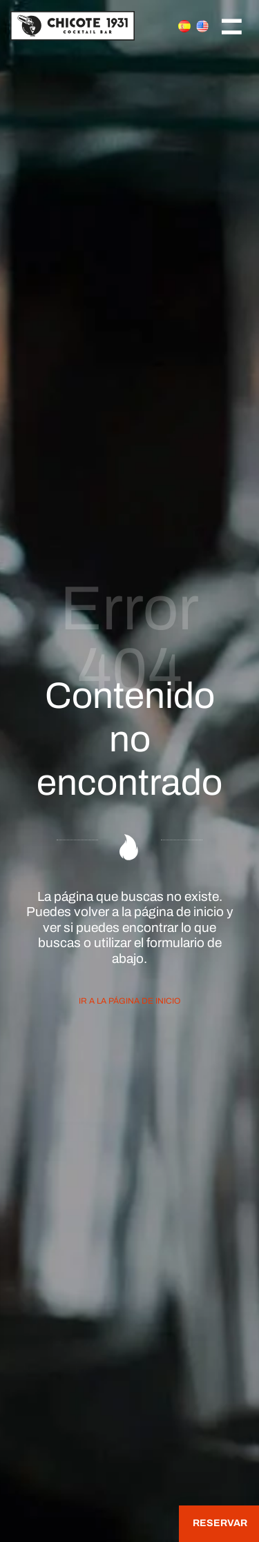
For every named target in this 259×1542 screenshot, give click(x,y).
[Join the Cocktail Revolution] (85, 25)
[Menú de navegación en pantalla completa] (232, 25)
